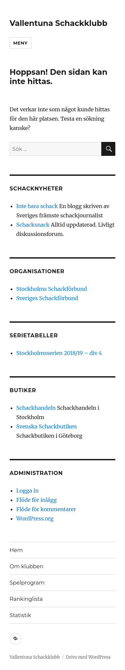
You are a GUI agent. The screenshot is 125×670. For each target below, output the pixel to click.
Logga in (27, 490)
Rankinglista (26, 599)
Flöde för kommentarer (46, 509)
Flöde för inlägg (36, 500)
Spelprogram (27, 583)
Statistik (20, 615)
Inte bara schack (37, 206)
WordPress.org (35, 518)
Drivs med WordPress (88, 657)
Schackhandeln (36, 407)
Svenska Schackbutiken (46, 426)
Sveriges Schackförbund (47, 298)
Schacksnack (33, 224)
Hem (16, 550)
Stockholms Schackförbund (51, 288)
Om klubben (26, 566)
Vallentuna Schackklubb (58, 23)
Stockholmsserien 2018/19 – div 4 (59, 353)
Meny (20, 43)
